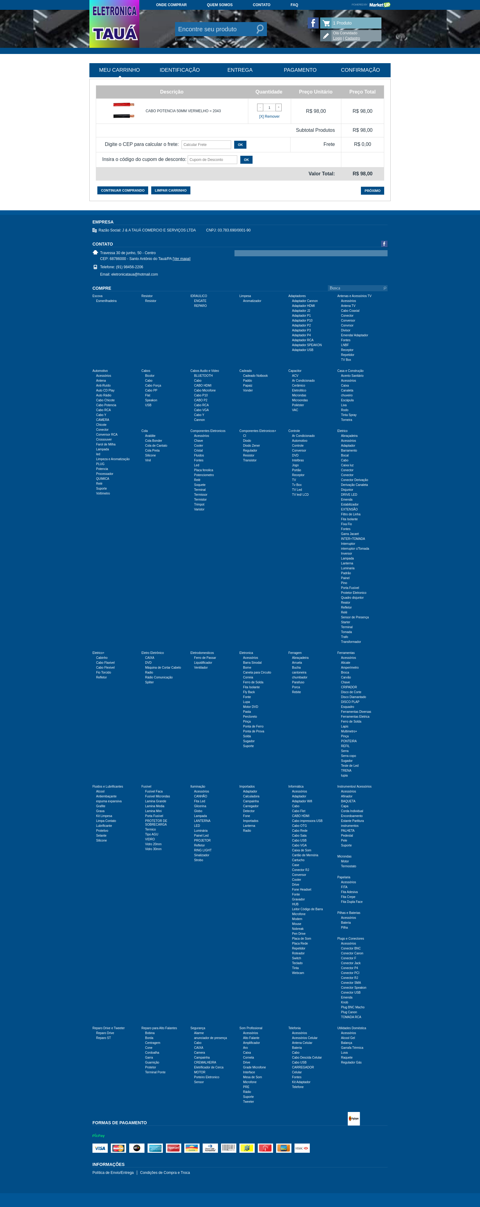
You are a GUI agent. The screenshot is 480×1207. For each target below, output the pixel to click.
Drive (295, 884)
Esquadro (347, 707)
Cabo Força (153, 385)
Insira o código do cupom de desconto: (144, 159)
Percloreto (250, 716)
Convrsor (347, 325)
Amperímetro (350, 667)
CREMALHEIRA (205, 1062)
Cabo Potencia (106, 405)
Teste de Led (349, 765)
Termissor (200, 494)
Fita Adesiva (349, 892)
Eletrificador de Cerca (208, 1067)
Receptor (347, 350)
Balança (346, 1043)
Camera (199, 1052)
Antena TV (348, 305)
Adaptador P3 (301, 330)
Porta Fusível (350, 588)
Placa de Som (301, 938)
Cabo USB (299, 840)
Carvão (346, 677)
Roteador (298, 953)
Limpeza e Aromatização (113, 459)
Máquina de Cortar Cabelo (163, 667)
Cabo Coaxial (350, 310)
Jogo (295, 465)
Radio (149, 672)
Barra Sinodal (252, 662)
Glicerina (200, 806)
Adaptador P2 (301, 325)
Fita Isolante (349, 519)
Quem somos (220, 5)
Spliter (149, 682)
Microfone (299, 914)
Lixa (344, 405)
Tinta (295, 968)
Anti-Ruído (103, 385)
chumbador (299, 677)
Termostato (348, 866)
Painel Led (201, 835)
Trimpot (199, 504)
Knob (344, 1002)
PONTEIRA (349, 741)
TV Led (297, 489)
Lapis (344, 726)
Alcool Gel (348, 1038)
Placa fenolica (203, 470)
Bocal (345, 455)
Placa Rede (300, 943)
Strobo (198, 860)
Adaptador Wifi (302, 801)
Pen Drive (299, 933)
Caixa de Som (301, 850)
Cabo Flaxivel (105, 662)
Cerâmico (298, 385)
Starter (345, 622)
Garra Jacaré (350, 534)
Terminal (200, 489)
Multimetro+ (349, 731)
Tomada (346, 632)
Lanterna (347, 563)
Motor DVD (250, 707)
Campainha (251, 801)
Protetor (150, 1067)
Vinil (148, 460)
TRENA (346, 770)
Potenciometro (204, 475)
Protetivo (102, 830)
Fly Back (249, 692)
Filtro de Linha (350, 514)
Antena (101, 380)
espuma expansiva (109, 801)
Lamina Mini (153, 811)
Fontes (346, 340)
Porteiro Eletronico (206, 1077)
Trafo (344, 637)
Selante (101, 835)
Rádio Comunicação (159, 677)
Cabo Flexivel (105, 667)
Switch (296, 958)
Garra (149, 1057)
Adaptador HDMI (303, 305)
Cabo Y (101, 415)
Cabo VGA (201, 410)
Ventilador (201, 667)
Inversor (346, 553)
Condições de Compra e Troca (165, 1173)
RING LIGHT (203, 850)
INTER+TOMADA (353, 538)
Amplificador (251, 1043)
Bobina (150, 1033)
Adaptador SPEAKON (307, 345)
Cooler (198, 445)
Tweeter (248, 1101)
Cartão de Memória (305, 855)
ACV (295, 375)
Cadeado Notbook (255, 375)
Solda (247, 736)
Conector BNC (351, 948)
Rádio (247, 1092)
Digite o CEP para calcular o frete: (142, 144)
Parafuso (298, 682)
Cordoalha (152, 1052)
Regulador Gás (351, 1062)
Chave (198, 440)
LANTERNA (202, 821)
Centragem (152, 1043)
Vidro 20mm (153, 844)
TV (294, 480)
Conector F (348, 958)
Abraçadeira (349, 435)
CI (244, 435)
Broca (345, 672)
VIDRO (150, 839)
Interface (249, 1072)
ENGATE (200, 301)
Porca (296, 687)
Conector (347, 315)
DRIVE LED (349, 494)
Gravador (298, 899)
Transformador (351, 642)
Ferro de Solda (253, 682)
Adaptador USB (302, 350)
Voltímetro (103, 493)
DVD (295, 455)
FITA (344, 887)
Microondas (300, 400)
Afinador (346, 796)
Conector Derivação (354, 480)
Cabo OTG (299, 825)
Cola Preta (152, 450)
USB (148, 405)
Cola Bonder (153, 440)
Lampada (102, 449)
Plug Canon (349, 1012)
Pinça (247, 721)
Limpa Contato (106, 821)
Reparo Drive (105, 1033)
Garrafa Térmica (352, 1047)
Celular (297, 1072)
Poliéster (298, 405)
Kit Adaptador (301, 1082)
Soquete (199, 485)
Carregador (251, 806)
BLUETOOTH (203, 375)
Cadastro (352, 38)
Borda (149, 1038)
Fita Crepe (348, 897)
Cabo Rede (300, 830)
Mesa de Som (252, 1077)
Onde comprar (171, 5)
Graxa (100, 811)
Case (295, 865)
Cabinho (101, 657)
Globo (198, 811)
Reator (345, 602)
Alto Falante (251, 1038)
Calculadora (251, 796)
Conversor (348, 320)
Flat (147, 395)
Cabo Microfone (205, 390)
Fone (246, 816)
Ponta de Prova (253, 731)
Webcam (298, 973)
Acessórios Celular (304, 1038)
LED (197, 825)
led (98, 454)
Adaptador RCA (302, 340)
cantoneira (299, 672)
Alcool (100, 791)
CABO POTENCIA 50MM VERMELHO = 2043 (183, 111)
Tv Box (297, 485)
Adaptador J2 (301, 310)
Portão (296, 470)
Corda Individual (352, 811)
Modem (297, 919)
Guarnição (152, 1062)
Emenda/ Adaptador (354, 335)
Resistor (150, 301)
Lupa (246, 702)
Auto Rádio (103, 395)
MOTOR (199, 1072)
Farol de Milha (105, 444)
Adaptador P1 (301, 315)
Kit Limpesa (104, 816)
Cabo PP (151, 390)
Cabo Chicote (105, 400)
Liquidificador (203, 662)
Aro (245, 1047)
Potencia (102, 469)
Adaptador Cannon (305, 301)
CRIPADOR (349, 687)
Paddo (247, 380)
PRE (246, 1087)
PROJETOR (202, 840)
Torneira (346, 420)
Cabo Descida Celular (307, 1057)
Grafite (100, 806)
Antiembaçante (106, 796)
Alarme (199, 1033)
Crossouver (104, 439)
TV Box (346, 359)
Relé (99, 483)
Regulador (250, 450)
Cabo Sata (299, 835)
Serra (344, 751)
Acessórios (348, 301)
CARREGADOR (303, 1067)
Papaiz (248, 385)
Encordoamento (352, 816)
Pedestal (347, 835)
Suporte (101, 488)
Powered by (371, 4)
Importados (250, 821)
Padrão (346, 573)
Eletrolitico (299, 390)
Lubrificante (104, 825)
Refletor (346, 607)
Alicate (345, 662)
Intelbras (298, 460)
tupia (344, 775)
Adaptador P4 (301, 335)
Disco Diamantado (353, 697)
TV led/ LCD (300, 494)
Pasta (247, 711)
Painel (345, 578)
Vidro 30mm (153, 849)
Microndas (299, 395)
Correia (248, 677)
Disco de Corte (351, 692)
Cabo (148, 380)
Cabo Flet (298, 811)
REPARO (200, 305)
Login (337, 38)
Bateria (346, 922)
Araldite (150, 435)
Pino (344, 583)
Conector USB (351, 992)
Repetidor (347, 355)
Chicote (101, 424)
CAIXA (149, 657)
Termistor (200, 499)
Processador (104, 474)
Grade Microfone (254, 1067)
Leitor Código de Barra (307, 909)
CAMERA (102, 420)
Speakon (151, 400)
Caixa (345, 385)
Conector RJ (300, 870)
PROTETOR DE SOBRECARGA (156, 822)
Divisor (346, 330)
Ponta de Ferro (253, 726)
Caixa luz (347, 465)
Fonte (247, 697)
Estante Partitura (352, 821)
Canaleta (347, 390)
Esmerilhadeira (106, 301)
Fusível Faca (154, 791)
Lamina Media (154, 806)
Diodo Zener (251, 445)
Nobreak (298, 928)
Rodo (344, 410)
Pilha (344, 927)
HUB (295, 904)
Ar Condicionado (303, 380)
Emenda (346, 499)
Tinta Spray (349, 415)
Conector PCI (350, 973)
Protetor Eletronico (353, 592)
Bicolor (150, 375)
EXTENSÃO (349, 509)
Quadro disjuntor (352, 597)
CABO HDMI (203, 385)
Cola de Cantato (156, 445)
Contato (261, 5)
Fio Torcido (103, 672)
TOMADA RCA (351, 1017)
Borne (247, 667)
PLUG (100, 464)
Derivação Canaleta (354, 485)
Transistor (250, 460)
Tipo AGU (151, 834)
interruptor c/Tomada (355, 548)
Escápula (347, 400)
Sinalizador (201, 855)
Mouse (296, 924)
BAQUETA (348, 801)
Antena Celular (302, 1043)
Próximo (373, 191)
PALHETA (347, 830)
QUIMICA (102, 478)
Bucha (296, 667)
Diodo (247, 440)
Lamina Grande (155, 801)
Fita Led (199, 801)
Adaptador (348, 445)
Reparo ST (103, 1038)
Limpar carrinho (171, 190)
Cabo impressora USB (307, 821)
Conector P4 (349, 968)
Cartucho (298, 860)
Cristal (198, 450)
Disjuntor (347, 489)
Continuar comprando (122, 190)
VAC (295, 410)
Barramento (349, 450)
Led (196, 465)
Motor (345, 861)
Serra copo (348, 756)
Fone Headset (301, 889)
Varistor (199, 509)
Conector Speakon (353, 987)
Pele (344, 840)
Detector (249, 811)
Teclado (297, 963)
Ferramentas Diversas (356, 711)
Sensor (199, 1082)
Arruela (297, 662)
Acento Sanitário (352, 375)
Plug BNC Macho (353, 1007)
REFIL (345, 746)
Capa (344, 806)
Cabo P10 (201, 395)
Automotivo (299, 440)
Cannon (199, 420)
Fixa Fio (346, 524)
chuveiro (347, 395)
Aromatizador (252, 301)
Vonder (248, 390)
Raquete (347, 1057)
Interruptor (348, 543)
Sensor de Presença (355, 617)
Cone (148, 1047)
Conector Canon (352, 953)
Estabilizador (349, 504)
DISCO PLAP (350, 702)
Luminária (201, 830)
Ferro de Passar (205, 657)
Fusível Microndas (157, 796)
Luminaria (347, 568)
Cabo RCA (103, 410)
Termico (150, 829)
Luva (344, 1052)
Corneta (248, 1057)
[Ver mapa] (181, 259)
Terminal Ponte (155, 1072)
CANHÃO (200, 796)
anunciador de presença (210, 1038)
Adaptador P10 (302, 320)
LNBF (345, 345)
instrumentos (349, 825)
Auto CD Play (105, 390)
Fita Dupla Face (352, 901)
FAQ (294, 5)
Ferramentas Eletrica (355, 716)
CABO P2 (200, 400)
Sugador (249, 741)
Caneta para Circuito (257, 672)
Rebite (296, 692)
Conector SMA (351, 982)
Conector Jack (351, 963)
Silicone (150, 455)
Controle (298, 445)
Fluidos (199, 455)
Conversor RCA (107, 434)
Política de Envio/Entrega (113, 1173)
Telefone (298, 1087)
